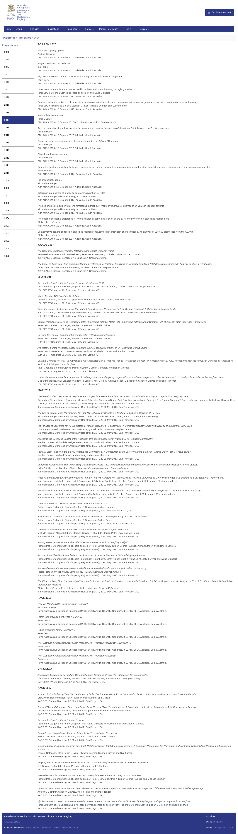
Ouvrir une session (219, 12)
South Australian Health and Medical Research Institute (52, 827)
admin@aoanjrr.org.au (223, 827)
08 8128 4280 (216, 822)
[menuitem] (8, 29)
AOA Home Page (12, 822)
